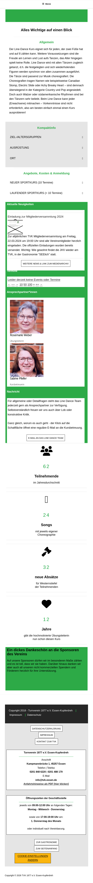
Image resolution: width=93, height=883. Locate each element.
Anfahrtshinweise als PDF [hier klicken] (46, 784)
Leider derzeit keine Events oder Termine (34, 279)
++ (37, 284)
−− (13, 284)
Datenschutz (34, 714)
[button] (46, 137)
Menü (46, 4)
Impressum (16, 714)
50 (25, 284)
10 (21, 284)
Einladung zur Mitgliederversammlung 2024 (35, 216)
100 (29, 284)
